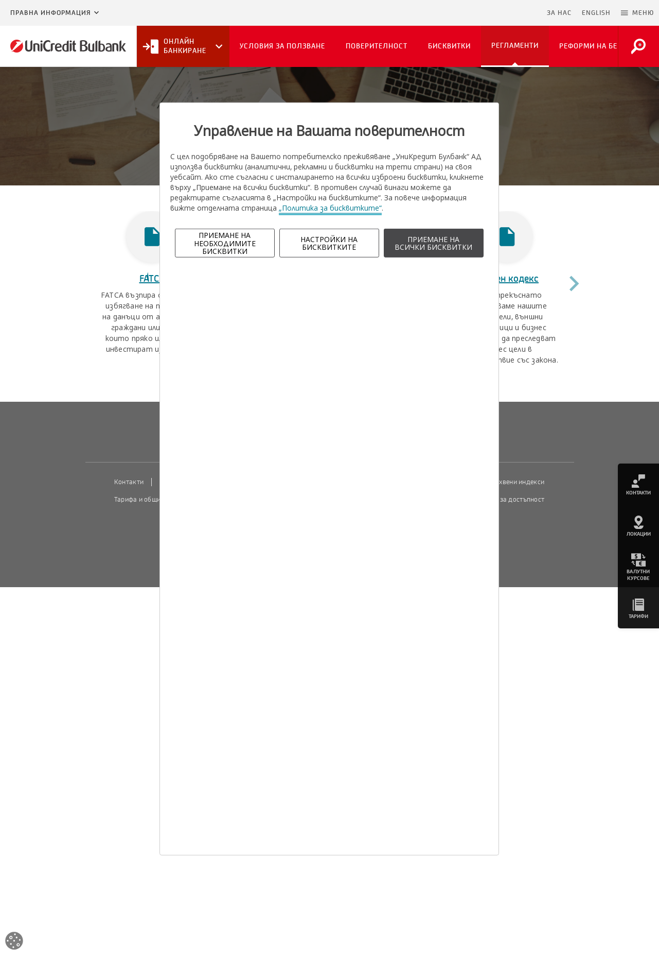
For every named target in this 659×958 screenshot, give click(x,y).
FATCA (152, 278)
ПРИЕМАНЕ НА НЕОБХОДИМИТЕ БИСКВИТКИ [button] (225, 243)
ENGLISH (596, 13)
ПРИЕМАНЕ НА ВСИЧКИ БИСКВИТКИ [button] (433, 243)
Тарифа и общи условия (150, 499)
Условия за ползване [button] (282, 46)
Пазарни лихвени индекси (504, 482)
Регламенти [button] (515, 45)
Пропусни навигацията (492, 13)
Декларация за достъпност (503, 499)
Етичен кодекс (507, 278)
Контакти (129, 482)
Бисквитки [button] (449, 46)
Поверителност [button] (376, 46)
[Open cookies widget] (14, 942)
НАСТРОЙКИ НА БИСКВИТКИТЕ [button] (329, 243)
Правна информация (50, 13)
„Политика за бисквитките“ (330, 208)
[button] (637, 13)
